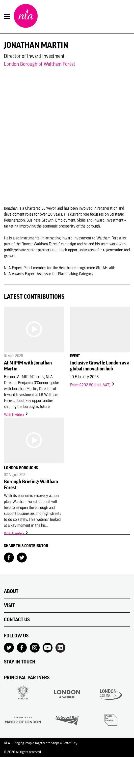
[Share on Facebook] (9, 557)
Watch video (16, 414)
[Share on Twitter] (22, 557)
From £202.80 (92, 385)
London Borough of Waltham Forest (39, 64)
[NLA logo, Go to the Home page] (26, 16)
